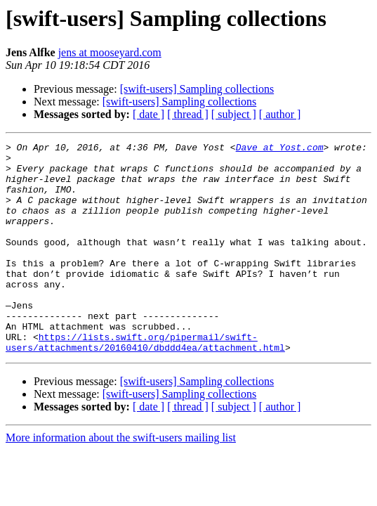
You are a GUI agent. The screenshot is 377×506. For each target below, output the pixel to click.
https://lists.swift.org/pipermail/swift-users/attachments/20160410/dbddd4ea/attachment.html (145, 383)
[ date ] (148, 114)
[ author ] (280, 114)
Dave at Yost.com (280, 149)
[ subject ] (233, 114)
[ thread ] (188, 114)
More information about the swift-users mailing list (121, 480)
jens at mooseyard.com (109, 52)
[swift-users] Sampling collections (197, 89)
